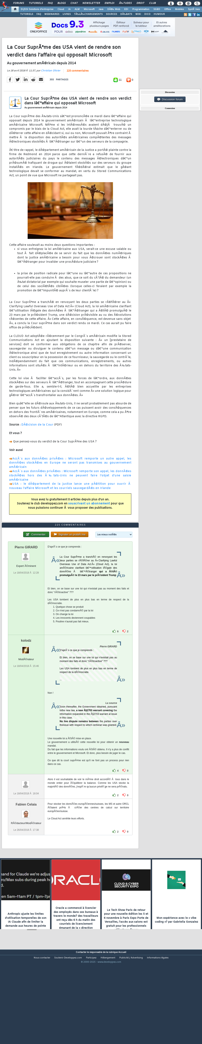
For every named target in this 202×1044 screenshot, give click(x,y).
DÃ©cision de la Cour (37, 437)
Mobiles (179, 9)
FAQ (50, 3)
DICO (147, 14)
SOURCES (111, 14)
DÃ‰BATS (126, 14)
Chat (74, 3)
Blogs (61, 3)
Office (167, 9)
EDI (126, 9)
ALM (77, 9)
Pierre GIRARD (26, 584)
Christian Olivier (50, 83)
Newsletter (91, 3)
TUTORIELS (26, 14)
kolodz (26, 678)
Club (152, 3)
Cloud (61, 9)
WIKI (138, 14)
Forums (18, 3)
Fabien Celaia (26, 842)
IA (69, 9)
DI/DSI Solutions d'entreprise (37, 9)
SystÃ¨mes (194, 9)
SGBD (156, 9)
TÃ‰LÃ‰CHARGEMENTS (88, 14)
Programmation (140, 9)
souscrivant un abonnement (89, 516)
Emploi (109, 3)
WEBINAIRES (51, 14)
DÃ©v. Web (113, 9)
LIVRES (67, 14)
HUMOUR (159, 14)
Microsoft (89, 9)
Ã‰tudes (125, 3)
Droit (140, 3)
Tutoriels (35, 3)
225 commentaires (78, 83)
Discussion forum (170, 99)
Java (101, 9)
